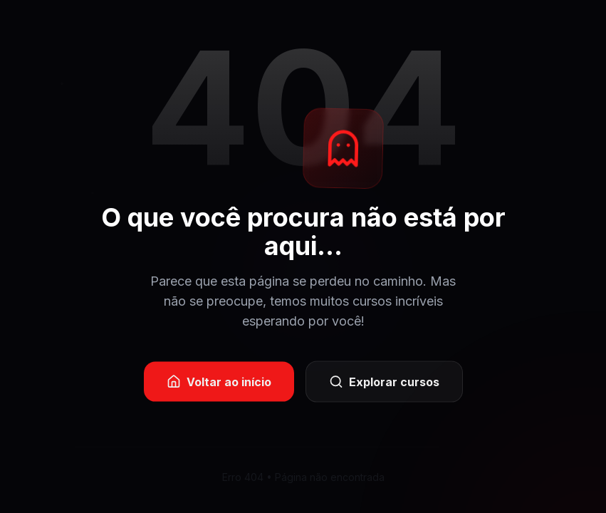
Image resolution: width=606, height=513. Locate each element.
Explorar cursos (384, 383)
